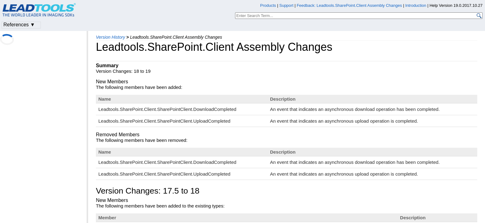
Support (286, 5)
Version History (110, 37)
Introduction (415, 5)
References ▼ (19, 24)
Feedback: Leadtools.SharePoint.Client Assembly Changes (349, 5)
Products (268, 5)
